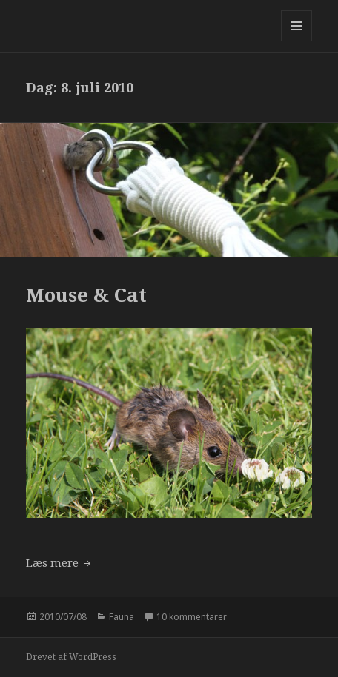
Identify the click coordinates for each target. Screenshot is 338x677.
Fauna (121, 616)
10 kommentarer (191, 616)
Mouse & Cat (86, 294)
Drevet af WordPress (71, 656)
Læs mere (59, 562)
